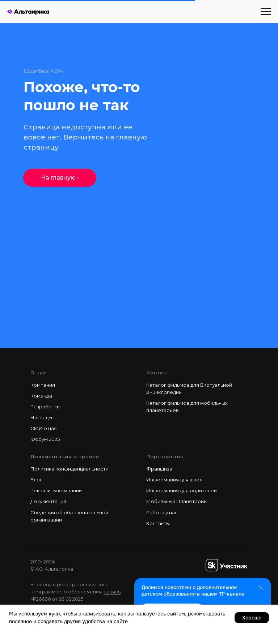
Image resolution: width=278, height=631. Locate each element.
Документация (48, 501)
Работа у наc (162, 512)
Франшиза (159, 469)
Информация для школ (174, 479)
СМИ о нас (43, 428)
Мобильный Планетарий (176, 501)
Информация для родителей (181, 490)
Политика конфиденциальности (69, 469)
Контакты (158, 523)
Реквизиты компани (54, 490)
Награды (41, 417)
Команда (41, 396)
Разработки (45, 406)
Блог (36, 479)
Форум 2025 (45, 439)
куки (54, 613)
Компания (42, 385)
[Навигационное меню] (266, 11)
